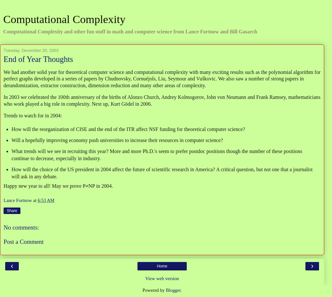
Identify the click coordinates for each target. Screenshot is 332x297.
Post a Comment (24, 241)
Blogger (173, 290)
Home (162, 266)
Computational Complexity (64, 19)
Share (12, 210)
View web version (162, 278)
